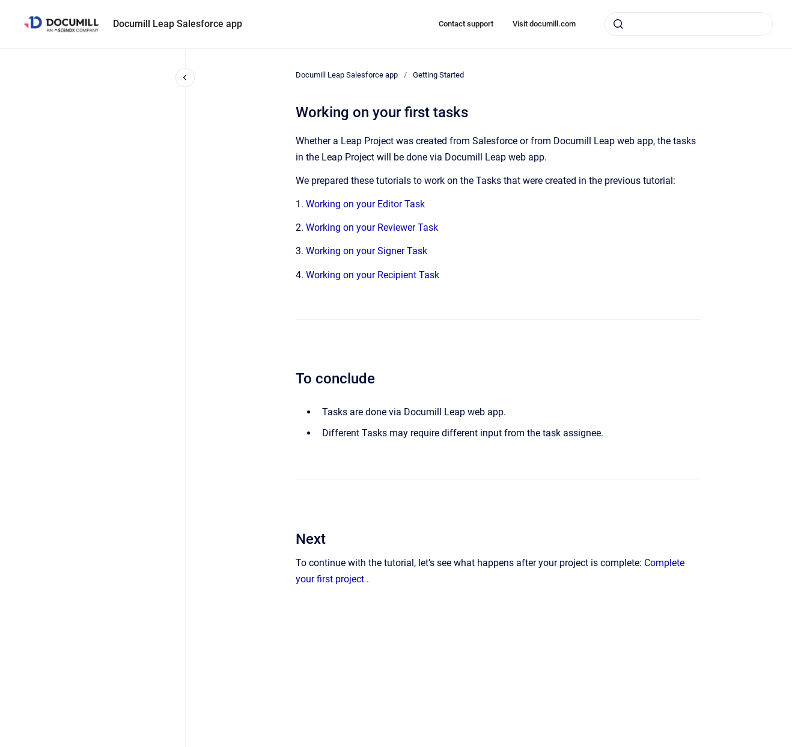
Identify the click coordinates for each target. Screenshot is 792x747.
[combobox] (688, 24)
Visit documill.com (544, 23)
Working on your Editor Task (365, 204)
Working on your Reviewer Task (372, 227)
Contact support (466, 23)
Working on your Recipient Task (372, 275)
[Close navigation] (185, 77)
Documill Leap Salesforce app (177, 23)
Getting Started (438, 74)
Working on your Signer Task (366, 251)
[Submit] (618, 24)
